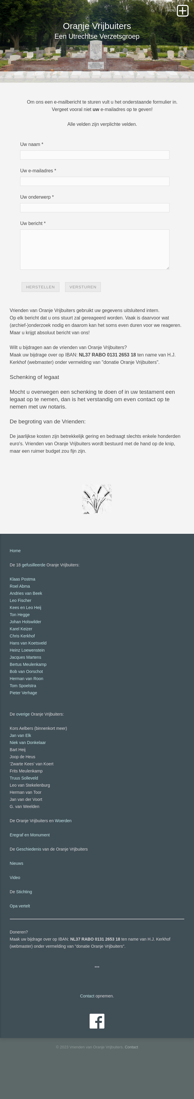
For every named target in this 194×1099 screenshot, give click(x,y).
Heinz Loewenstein (27, 678)
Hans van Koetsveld (28, 671)
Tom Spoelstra (23, 713)
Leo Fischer (20, 628)
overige (23, 742)
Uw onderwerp (35, 218)
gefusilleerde (33, 593)
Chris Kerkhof (22, 664)
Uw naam (30, 165)
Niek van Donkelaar (28, 770)
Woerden (63, 848)
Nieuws (16, 891)
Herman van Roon (26, 706)
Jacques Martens (25, 685)
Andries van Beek (26, 621)
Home (15, 578)
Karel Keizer (21, 657)
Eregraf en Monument (30, 863)
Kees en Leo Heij (25, 635)
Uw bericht (31, 244)
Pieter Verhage (23, 721)
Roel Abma (20, 614)
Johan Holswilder (25, 649)
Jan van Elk (20, 763)
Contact (87, 1024)
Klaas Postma (22, 607)
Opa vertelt (20, 934)
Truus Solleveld (24, 806)
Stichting (24, 920)
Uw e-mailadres (36, 191)
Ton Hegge (20, 642)
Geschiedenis (28, 877)
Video (15, 905)
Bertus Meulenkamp (28, 692)
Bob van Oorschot (26, 699)
